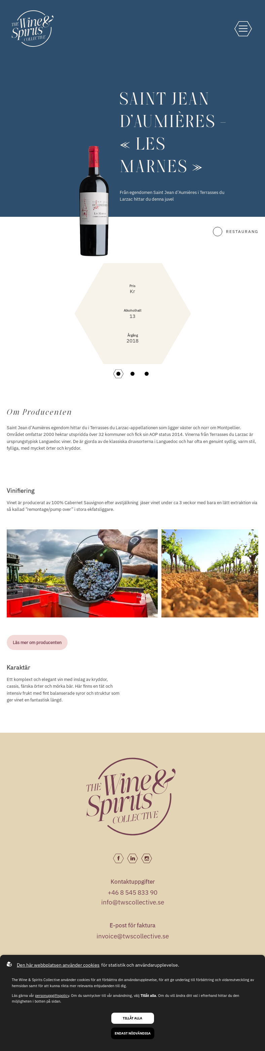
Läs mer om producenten (37, 642)
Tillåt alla (132, 1018)
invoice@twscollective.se (133, 936)
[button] (118, 374)
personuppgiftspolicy (52, 995)
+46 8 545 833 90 (132, 892)
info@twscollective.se (132, 902)
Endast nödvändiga (133, 1033)
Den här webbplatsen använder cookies (58, 965)
